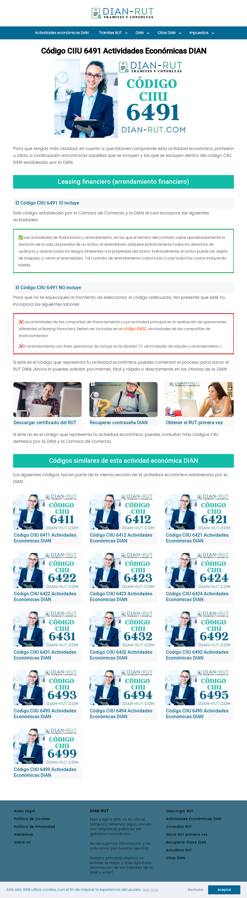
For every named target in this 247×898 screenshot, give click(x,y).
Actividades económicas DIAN (62, 32)
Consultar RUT (179, 826)
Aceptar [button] (224, 889)
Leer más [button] (150, 889)
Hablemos (23, 834)
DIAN (140, 32)
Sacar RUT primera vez (186, 834)
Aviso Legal (24, 811)
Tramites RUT (110, 32)
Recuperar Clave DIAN (186, 842)
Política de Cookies (32, 819)
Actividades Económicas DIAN (193, 819)
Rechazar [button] (196, 889)
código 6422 (134, 328)
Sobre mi (22, 842)
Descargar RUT (179, 811)
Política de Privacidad (34, 826)
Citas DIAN (166, 32)
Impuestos (199, 32)
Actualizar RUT (179, 850)
